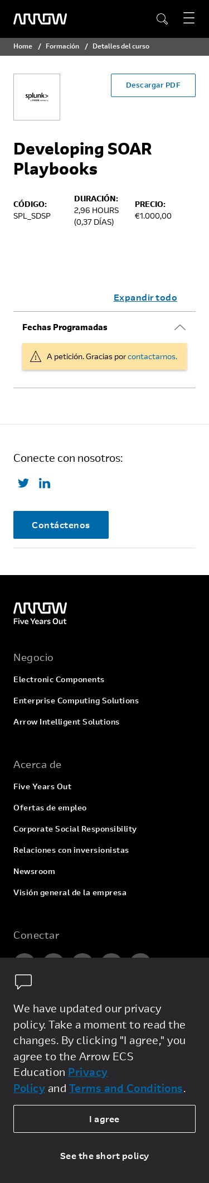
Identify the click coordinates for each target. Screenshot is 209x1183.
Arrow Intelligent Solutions (66, 721)
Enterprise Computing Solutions (76, 700)
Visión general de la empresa (70, 892)
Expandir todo (146, 297)
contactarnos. (152, 356)
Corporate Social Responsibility (75, 828)
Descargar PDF (153, 85)
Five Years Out (42, 786)
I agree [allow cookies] (104, 1118)
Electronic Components (59, 679)
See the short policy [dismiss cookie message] (104, 1155)
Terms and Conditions (126, 1088)
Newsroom (34, 871)
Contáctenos (61, 524)
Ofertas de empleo (50, 807)
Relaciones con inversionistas (71, 849)
